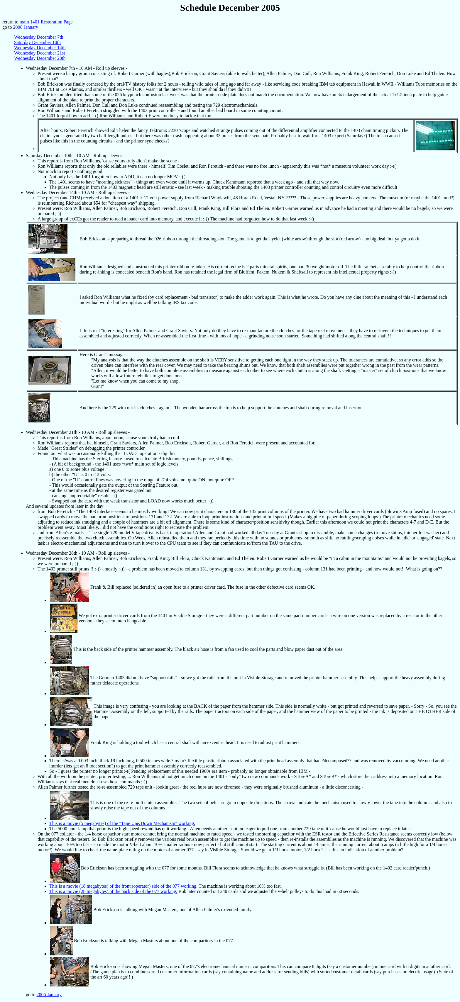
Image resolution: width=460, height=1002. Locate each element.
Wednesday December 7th (38, 37)
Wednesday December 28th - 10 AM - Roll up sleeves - (78, 553)
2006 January (25, 27)
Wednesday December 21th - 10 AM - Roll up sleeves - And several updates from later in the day (242, 488)
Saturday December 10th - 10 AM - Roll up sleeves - (242, 171)
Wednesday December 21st (39, 52)
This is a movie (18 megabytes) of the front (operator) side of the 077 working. (123, 886)
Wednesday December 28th (40, 58)
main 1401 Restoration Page (46, 21)
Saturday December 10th (37, 42)
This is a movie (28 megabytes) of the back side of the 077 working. (113, 891)
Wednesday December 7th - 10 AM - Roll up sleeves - (242, 109)
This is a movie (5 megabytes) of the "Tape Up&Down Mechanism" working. (122, 823)
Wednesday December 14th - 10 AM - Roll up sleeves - (242, 307)
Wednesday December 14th (40, 47)
